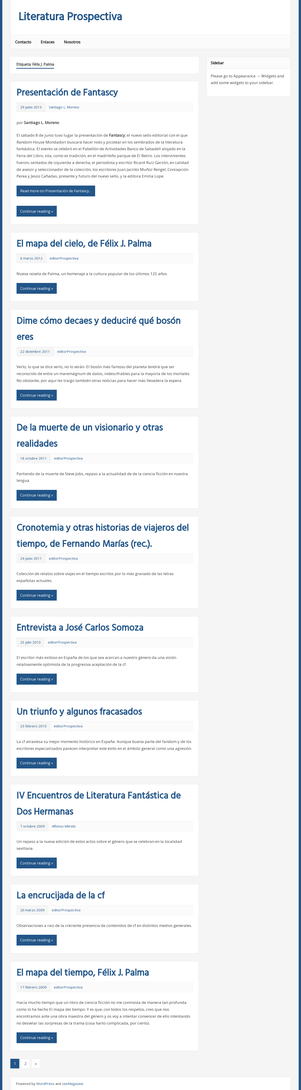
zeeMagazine (72, 1083)
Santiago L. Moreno (64, 107)
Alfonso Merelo (64, 826)
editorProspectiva (64, 258)
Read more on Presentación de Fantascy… (55, 190)
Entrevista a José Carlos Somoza (80, 628)
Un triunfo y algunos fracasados (79, 712)
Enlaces (47, 42)
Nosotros (72, 42)
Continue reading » (36, 211)
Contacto (23, 42)
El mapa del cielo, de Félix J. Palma (84, 244)
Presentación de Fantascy (67, 93)
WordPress (45, 1083)
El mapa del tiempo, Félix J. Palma (83, 973)
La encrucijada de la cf (61, 896)
